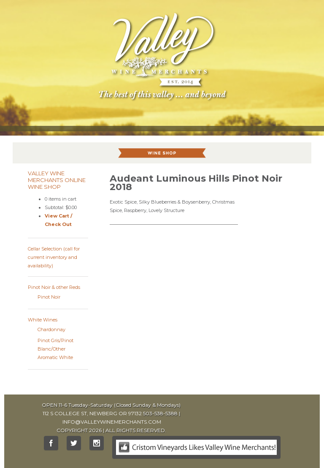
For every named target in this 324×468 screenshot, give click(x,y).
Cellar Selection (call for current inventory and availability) (54, 257)
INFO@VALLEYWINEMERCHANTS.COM (111, 422)
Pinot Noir (49, 297)
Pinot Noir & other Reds (54, 287)
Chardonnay (51, 329)
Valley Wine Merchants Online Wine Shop (57, 180)
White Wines (42, 320)
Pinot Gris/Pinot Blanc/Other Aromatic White (55, 348)
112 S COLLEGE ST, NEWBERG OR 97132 (92, 413)
